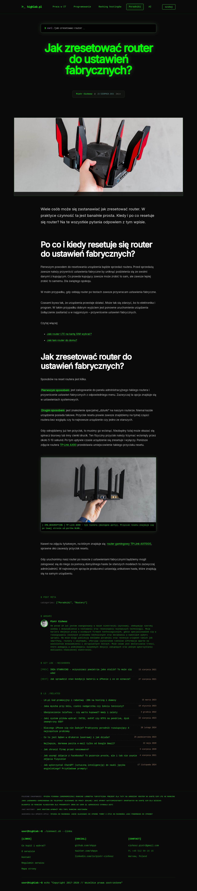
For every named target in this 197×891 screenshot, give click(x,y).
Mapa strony (29, 868)
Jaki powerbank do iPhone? (139, 814)
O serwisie (28, 851)
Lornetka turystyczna (95, 796)
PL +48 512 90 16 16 (140, 851)
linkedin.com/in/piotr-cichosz (94, 856)
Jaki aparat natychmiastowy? (108, 800)
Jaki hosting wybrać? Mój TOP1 (52, 809)
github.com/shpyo (85, 845)
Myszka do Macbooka (60, 814)
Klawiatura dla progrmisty (56, 804)
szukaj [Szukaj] (169, 6)
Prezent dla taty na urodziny (122, 796)
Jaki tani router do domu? (62, 340)
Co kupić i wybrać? (33, 845)
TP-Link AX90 (68, 444)
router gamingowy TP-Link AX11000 (129, 543)
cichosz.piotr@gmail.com (143, 845)
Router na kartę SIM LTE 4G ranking (156, 796)
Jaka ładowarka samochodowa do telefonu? (42, 800)
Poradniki (135, 6)
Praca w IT (59, 6)
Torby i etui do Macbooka (112, 814)
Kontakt (26, 857)
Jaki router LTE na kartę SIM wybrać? (69, 333)
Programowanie (82, 6)
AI (150, 6)
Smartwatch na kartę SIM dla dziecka (142, 800)
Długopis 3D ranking (32, 804)
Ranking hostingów (110, 6)
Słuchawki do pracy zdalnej (78, 800)
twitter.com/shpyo (86, 851)
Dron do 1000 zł (79, 804)
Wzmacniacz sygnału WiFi (100, 804)
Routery (80, 602)
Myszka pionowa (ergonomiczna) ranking (63, 796)
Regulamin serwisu (33, 863)
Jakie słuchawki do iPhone (84, 814)
